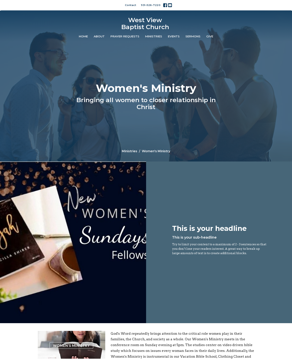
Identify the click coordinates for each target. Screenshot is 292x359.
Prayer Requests (124, 36)
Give (209, 36)
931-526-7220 (150, 5)
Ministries (153, 36)
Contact (130, 5)
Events (174, 36)
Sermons (192, 36)
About (99, 36)
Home (83, 36)
